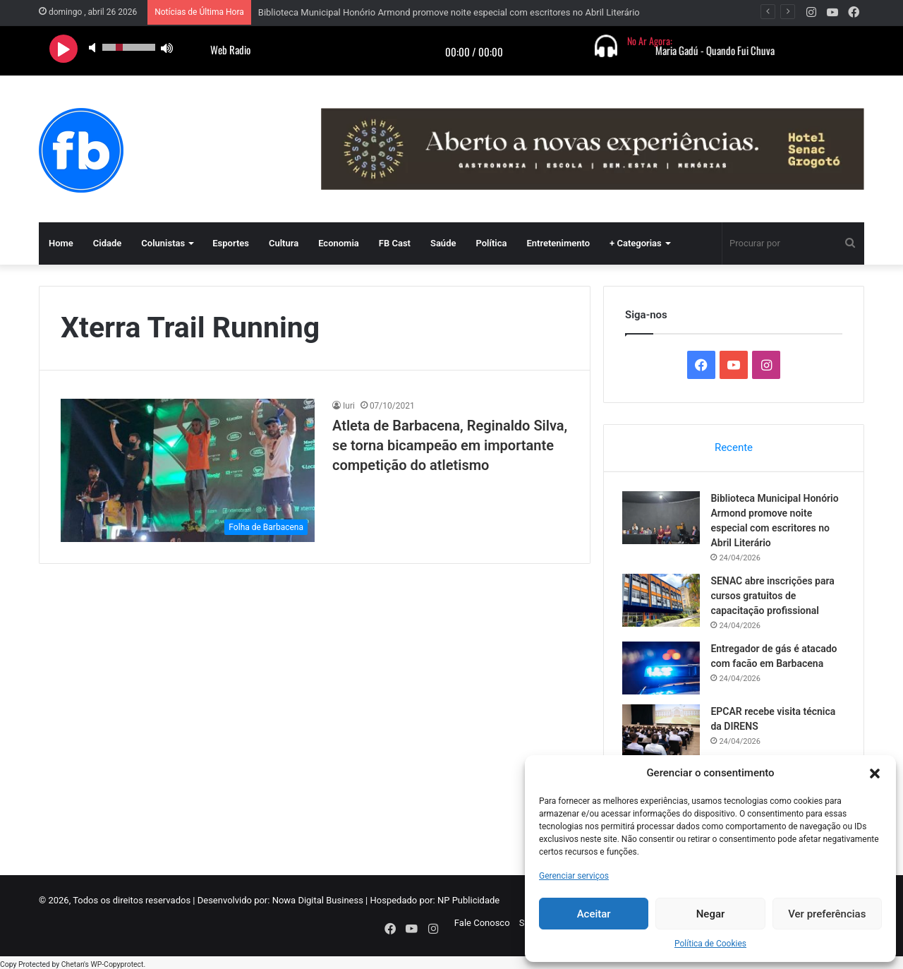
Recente (734, 447)
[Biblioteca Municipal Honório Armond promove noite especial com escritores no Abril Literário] (664, 519)
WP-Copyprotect (116, 961)
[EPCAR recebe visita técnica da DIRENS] (664, 732)
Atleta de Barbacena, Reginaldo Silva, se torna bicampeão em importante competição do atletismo (449, 445)
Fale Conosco (482, 927)
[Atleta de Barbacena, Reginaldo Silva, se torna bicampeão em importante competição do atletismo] (188, 470)
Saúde (443, 243)
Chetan (72, 961)
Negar (710, 914)
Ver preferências (827, 914)
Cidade (107, 243)
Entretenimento (558, 243)
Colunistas (163, 243)
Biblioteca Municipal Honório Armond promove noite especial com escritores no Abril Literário (449, 12)
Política (491, 243)
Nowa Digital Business (317, 905)
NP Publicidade (468, 905)
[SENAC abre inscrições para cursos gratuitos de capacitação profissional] (664, 602)
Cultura (283, 243)
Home (61, 243)
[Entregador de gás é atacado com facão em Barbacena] (664, 670)
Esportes (230, 243)
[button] (875, 773)
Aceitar (594, 914)
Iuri (349, 406)
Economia (338, 243)
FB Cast (395, 243)
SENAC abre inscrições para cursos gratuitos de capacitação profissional (775, 597)
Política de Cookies (710, 944)
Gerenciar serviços (574, 876)
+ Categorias (636, 243)
